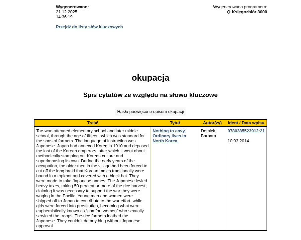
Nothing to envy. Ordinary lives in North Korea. (169, 135)
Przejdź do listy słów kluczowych (89, 26)
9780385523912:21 (246, 130)
